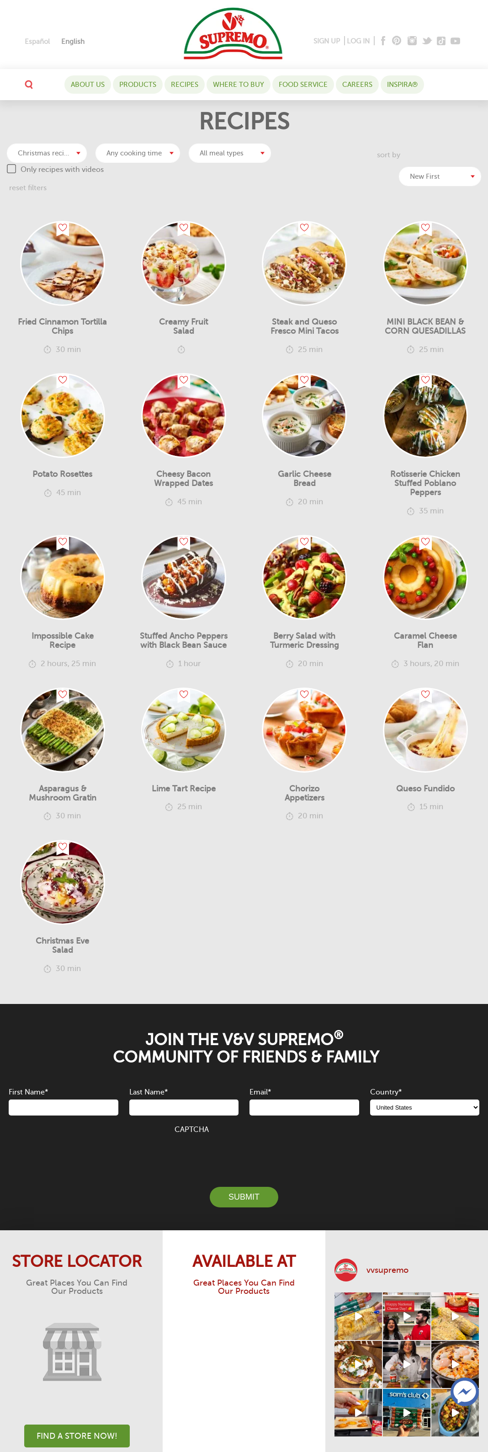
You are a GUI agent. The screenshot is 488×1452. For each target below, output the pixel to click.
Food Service (303, 84)
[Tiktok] (441, 41)
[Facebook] (382, 41)
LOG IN (358, 41)
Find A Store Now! (77, 1436)
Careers (357, 84)
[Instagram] (412, 41)
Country (386, 1092)
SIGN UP (326, 41)
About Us (88, 84)
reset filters (28, 188)
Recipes (184, 84)
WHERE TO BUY (238, 84)
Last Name (148, 1092)
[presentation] (244, 1155)
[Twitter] (428, 41)
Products (137, 84)
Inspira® (402, 84)
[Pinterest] (396, 41)
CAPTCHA (192, 1130)
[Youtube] (455, 41)
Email (260, 1092)
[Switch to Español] (37, 42)
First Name (28, 1092)
